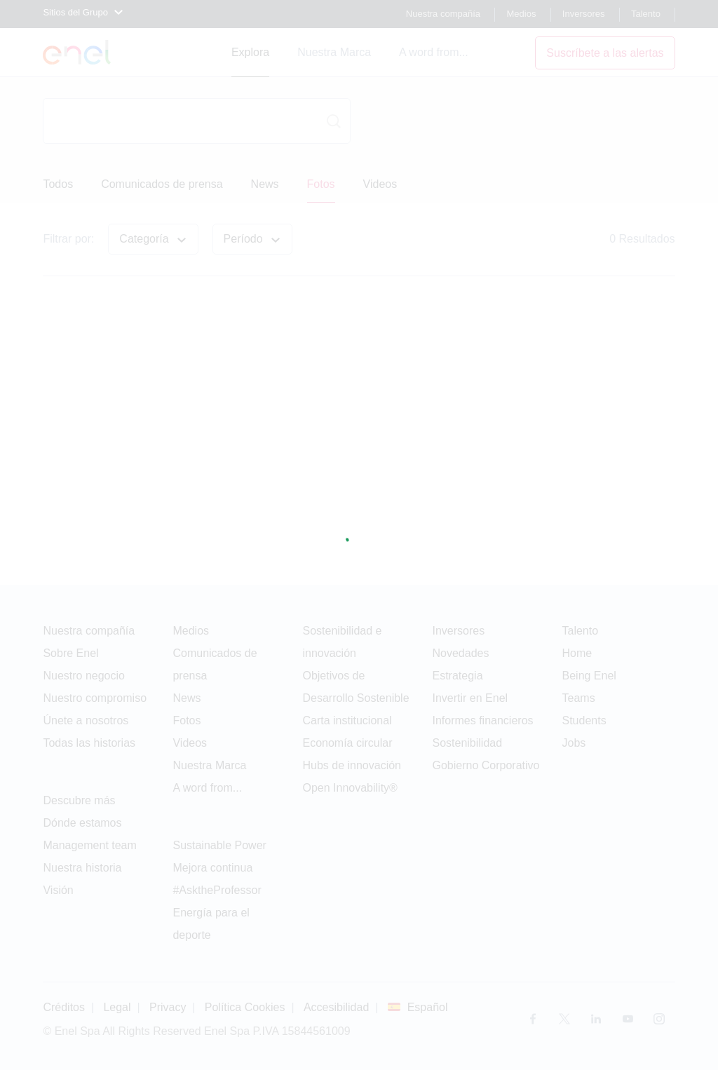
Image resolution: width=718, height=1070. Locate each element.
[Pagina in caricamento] (359, 535)
